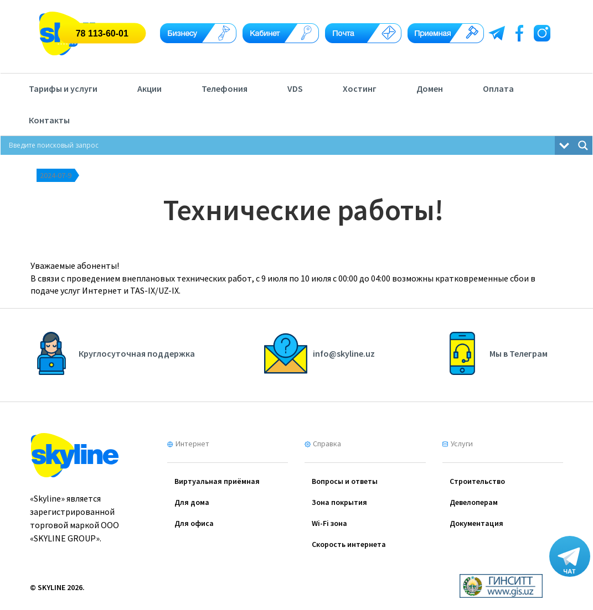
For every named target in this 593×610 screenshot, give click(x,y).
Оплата (498, 88)
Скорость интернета (349, 544)
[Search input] (280, 145)
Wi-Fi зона (329, 523)
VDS (295, 88)
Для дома (191, 502)
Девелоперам (474, 502)
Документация (476, 523)
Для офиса (194, 523)
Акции (149, 88)
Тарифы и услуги (63, 88)
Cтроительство (477, 481)
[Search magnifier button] (583, 145)
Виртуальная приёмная (217, 481)
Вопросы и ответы (345, 481)
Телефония (224, 88)
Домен (429, 88)
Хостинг (360, 88)
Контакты (49, 120)
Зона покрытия (339, 502)
